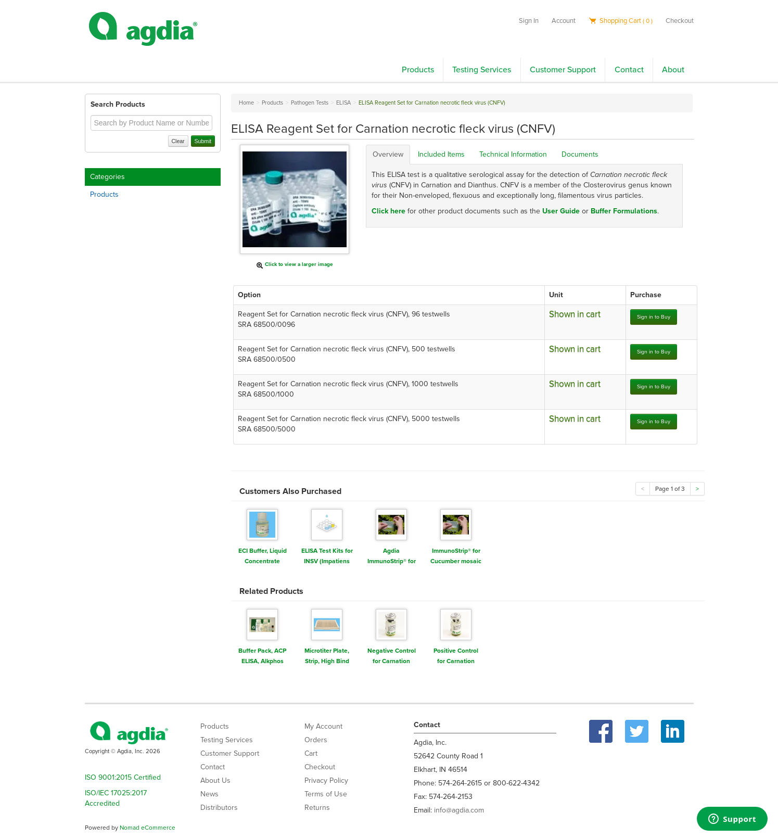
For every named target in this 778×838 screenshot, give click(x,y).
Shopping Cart (621, 21)
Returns (317, 807)
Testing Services (481, 70)
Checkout (680, 21)
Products (418, 70)
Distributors (219, 807)
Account (564, 21)
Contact (629, 70)
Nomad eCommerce (147, 827)
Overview (388, 154)
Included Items (441, 154)
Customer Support (563, 70)
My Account (323, 726)
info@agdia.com (459, 810)
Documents (580, 154)
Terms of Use (325, 794)
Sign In (529, 21)
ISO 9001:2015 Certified (123, 777)
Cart (310, 753)
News (209, 794)
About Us (215, 780)
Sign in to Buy (653, 316)
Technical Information (513, 154)
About (673, 70)
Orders (315, 739)
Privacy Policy (326, 780)
